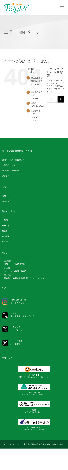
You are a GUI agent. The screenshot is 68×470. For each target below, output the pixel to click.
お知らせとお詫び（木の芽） (16, 264)
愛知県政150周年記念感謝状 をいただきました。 (25, 278)
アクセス (6, 176)
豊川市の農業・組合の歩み (13, 160)
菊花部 (5, 231)
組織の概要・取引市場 (11, 170)
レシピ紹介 (6, 201)
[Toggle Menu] (62, 7)
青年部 (5, 241)
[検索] (61, 99)
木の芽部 (6, 236)
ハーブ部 (6, 225)
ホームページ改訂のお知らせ (16, 271)
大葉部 (5, 220)
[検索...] (52, 99)
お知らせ (6, 196)
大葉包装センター (9, 165)
